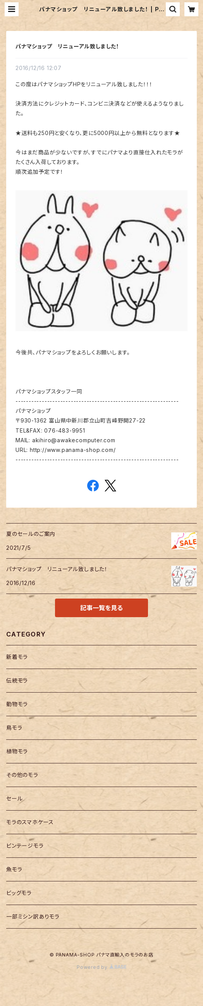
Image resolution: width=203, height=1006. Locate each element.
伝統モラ (17, 680)
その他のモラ (22, 775)
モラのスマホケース (30, 822)
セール (14, 798)
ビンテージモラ (25, 845)
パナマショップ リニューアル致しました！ (67, 46)
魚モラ (14, 869)
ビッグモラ (19, 893)
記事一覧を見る (101, 608)
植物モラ (17, 751)
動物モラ (17, 704)
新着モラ (17, 657)
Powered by (101, 967)
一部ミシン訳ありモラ (33, 916)
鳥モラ (14, 727)
